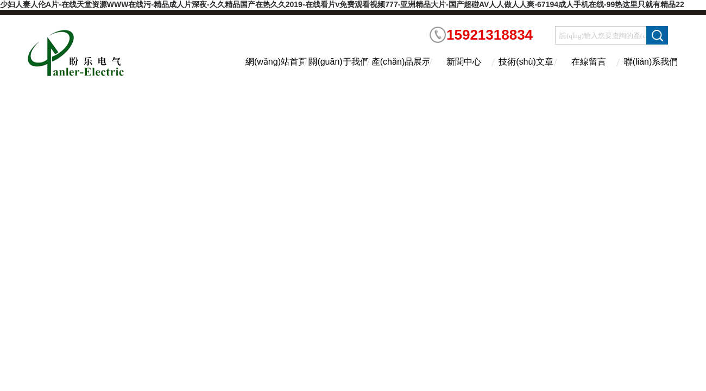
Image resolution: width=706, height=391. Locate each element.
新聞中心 (463, 61)
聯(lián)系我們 (651, 61)
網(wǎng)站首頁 (276, 61)
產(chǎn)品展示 (401, 61)
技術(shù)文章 (526, 61)
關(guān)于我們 (338, 61)
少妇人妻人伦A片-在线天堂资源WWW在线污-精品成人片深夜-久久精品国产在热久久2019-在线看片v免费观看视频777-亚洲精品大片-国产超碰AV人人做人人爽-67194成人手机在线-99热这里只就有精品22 (342, 4)
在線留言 (588, 61)
